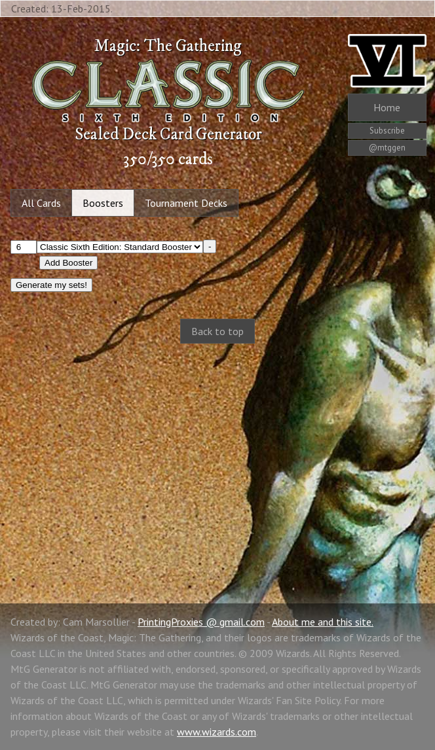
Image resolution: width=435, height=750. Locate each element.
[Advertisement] (217, 459)
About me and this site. (322, 621)
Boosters (103, 202)
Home (386, 107)
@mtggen (387, 147)
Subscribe (387, 130)
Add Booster (68, 263)
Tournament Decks (186, 202)
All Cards (41, 202)
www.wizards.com (216, 731)
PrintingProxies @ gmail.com (201, 621)
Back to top (217, 331)
